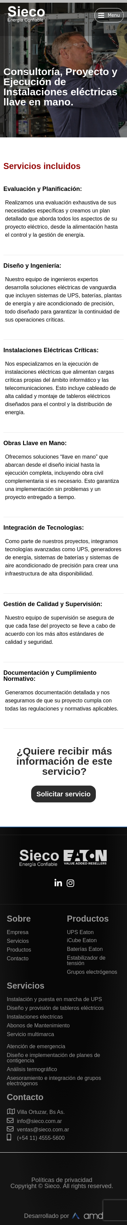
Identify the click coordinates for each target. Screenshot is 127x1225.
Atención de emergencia (36, 1046)
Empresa (17, 932)
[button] (109, 15)
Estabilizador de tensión (86, 960)
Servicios (18, 941)
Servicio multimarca (30, 1034)
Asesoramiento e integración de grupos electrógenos (54, 1080)
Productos (19, 950)
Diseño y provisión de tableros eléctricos (55, 1008)
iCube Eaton (82, 940)
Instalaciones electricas (35, 1017)
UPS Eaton (80, 932)
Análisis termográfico (32, 1069)
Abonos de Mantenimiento (38, 1025)
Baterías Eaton (85, 949)
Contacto (17, 958)
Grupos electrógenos (92, 972)
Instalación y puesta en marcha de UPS (54, 999)
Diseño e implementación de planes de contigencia (53, 1057)
